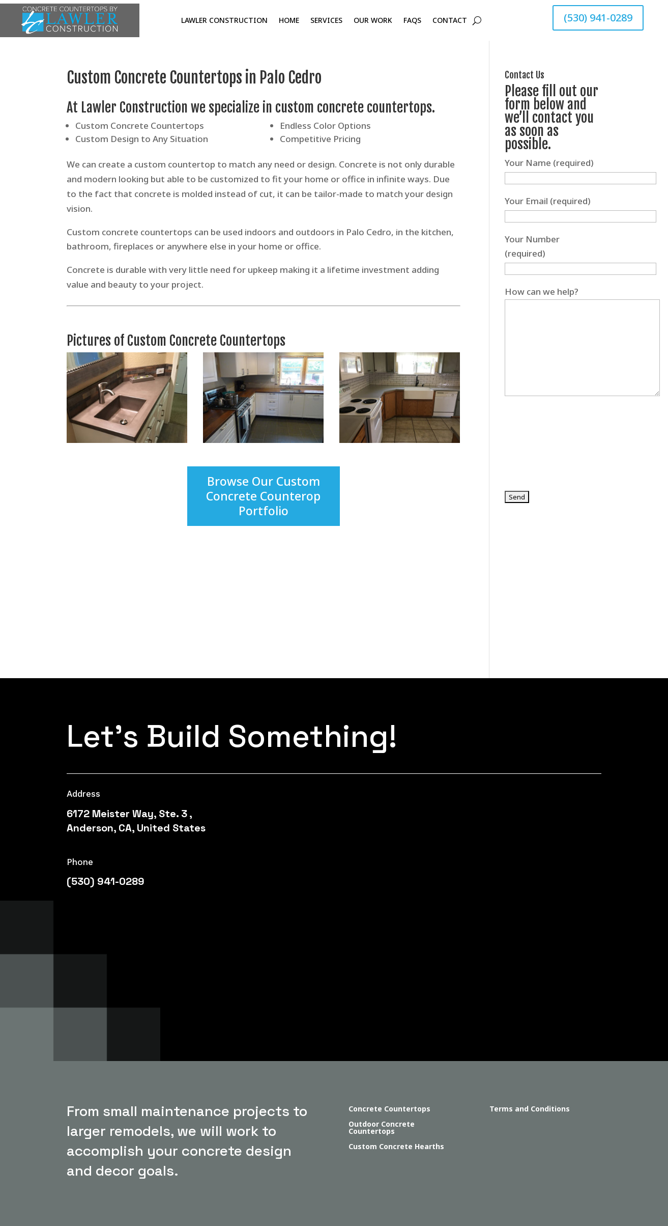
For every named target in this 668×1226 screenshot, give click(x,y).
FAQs (412, 21)
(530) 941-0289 (598, 17)
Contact (449, 21)
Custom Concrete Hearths (396, 1147)
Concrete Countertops (389, 1109)
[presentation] (582, 452)
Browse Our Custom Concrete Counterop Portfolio (263, 496)
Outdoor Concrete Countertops (381, 1128)
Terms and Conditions (529, 1109)
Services (326, 21)
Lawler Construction (224, 21)
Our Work (373, 21)
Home (289, 21)
